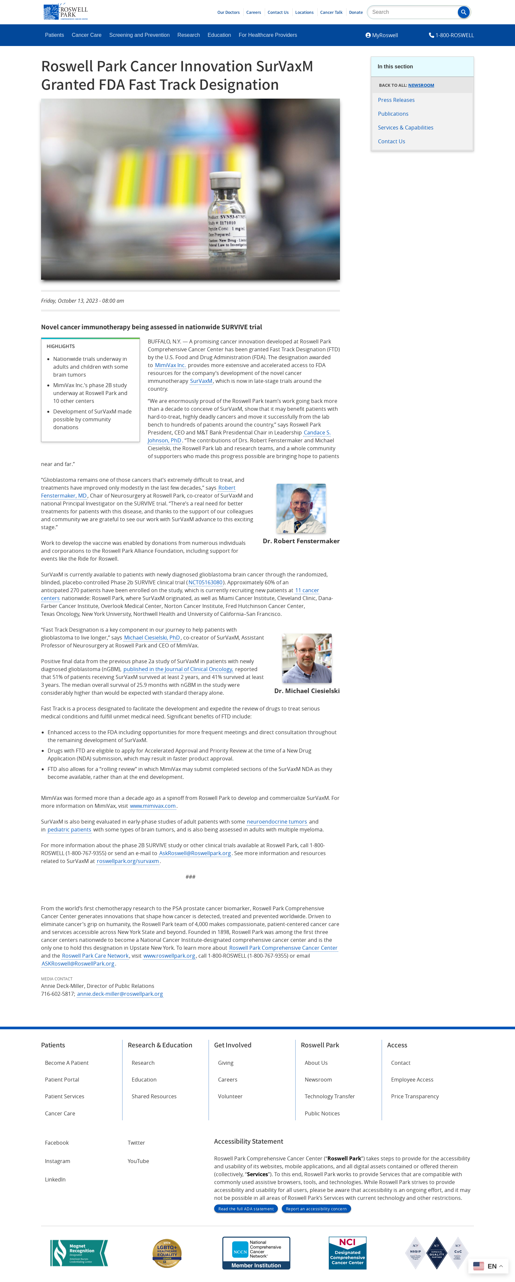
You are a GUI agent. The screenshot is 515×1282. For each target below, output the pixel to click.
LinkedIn (55, 1179)
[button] (464, 12)
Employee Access (412, 1079)
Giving (226, 1062)
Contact (401, 1062)
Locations (304, 12)
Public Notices (322, 1113)
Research (188, 35)
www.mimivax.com (153, 805)
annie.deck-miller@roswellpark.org (120, 993)
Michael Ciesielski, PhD (152, 637)
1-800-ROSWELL (455, 35)
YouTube (138, 1161)
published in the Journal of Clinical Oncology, (178, 669)
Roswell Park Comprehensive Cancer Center (283, 947)
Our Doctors (228, 12)
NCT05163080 (205, 582)
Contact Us (278, 12)
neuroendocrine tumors (277, 821)
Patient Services (64, 1096)
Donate (356, 12)
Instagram (57, 1161)
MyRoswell (385, 35)
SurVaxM (201, 381)
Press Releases (396, 100)
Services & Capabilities (406, 127)
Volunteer (230, 1096)
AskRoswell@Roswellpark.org (195, 853)
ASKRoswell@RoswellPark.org (78, 963)
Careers (253, 12)
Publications (393, 113)
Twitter (136, 1142)
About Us (316, 1062)
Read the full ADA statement (246, 1208)
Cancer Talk (331, 12)
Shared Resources (154, 1096)
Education (219, 35)
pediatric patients (69, 829)
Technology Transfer (330, 1096)
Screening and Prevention (139, 35)
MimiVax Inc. (170, 365)
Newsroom (421, 85)
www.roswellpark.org (169, 955)
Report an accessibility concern (316, 1208)
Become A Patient (67, 1062)
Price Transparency (415, 1096)
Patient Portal (62, 1079)
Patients (54, 35)
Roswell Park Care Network (95, 955)
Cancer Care (87, 35)
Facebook (57, 1142)
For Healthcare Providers (268, 35)
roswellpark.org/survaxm (128, 861)
